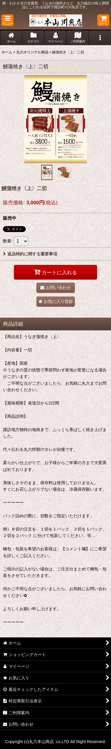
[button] (7, 20)
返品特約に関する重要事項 (30, 254)
